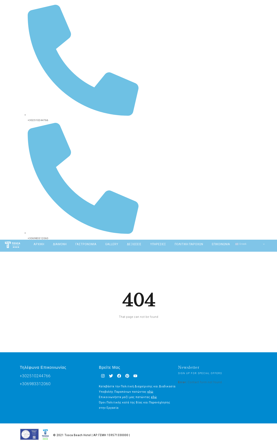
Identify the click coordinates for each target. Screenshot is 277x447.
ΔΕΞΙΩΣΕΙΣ (134, 239)
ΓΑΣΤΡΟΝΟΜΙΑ (86, 239)
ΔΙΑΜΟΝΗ (60, 239)
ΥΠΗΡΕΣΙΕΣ (158, 239)
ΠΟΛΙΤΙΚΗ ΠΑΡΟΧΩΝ (189, 239)
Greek (241, 239)
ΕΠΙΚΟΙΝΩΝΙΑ (221, 239)
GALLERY (111, 239)
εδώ (150, 391)
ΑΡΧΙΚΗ (39, 239)
